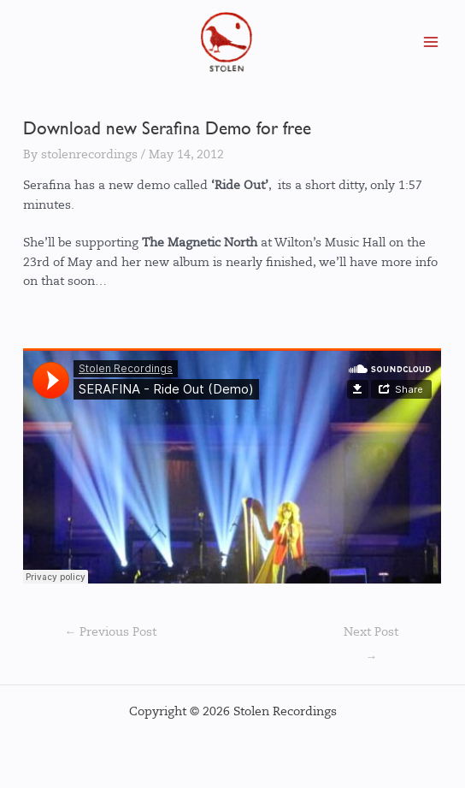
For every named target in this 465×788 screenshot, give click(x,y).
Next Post (371, 637)
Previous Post (110, 632)
